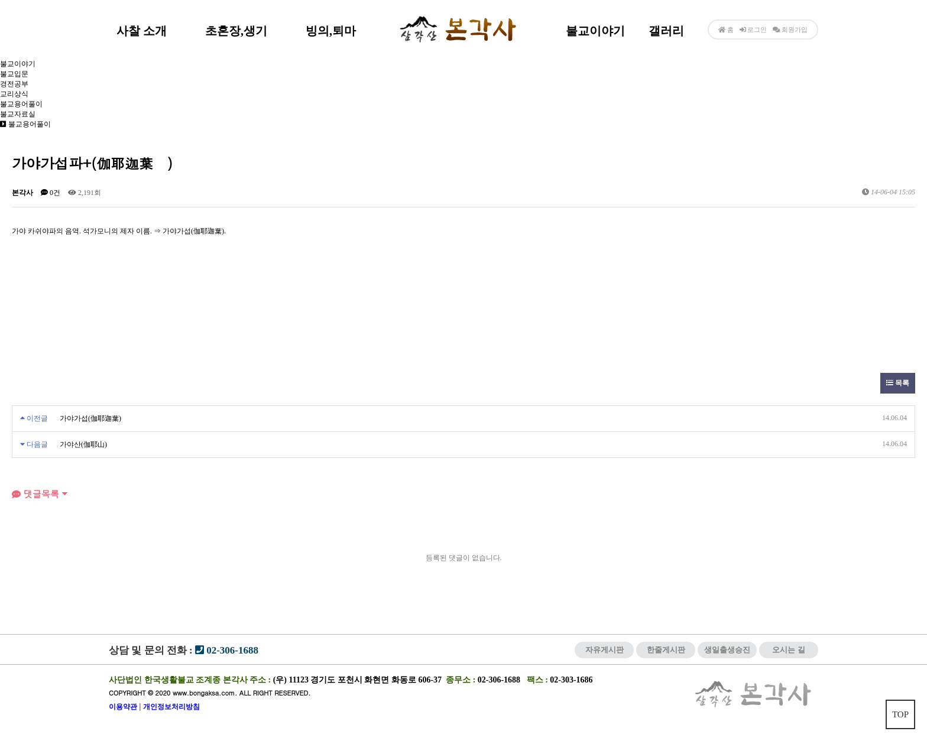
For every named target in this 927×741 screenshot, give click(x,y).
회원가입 (793, 29)
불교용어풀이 (21, 104)
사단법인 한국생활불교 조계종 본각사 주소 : (190, 679)
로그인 (753, 29)
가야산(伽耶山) (83, 444)
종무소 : (462, 679)
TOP (900, 714)
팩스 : (538, 679)
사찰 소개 (141, 30)
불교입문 (14, 74)
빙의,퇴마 (331, 30)
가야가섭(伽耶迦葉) (90, 418)
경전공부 (14, 84)
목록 (897, 383)
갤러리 (666, 30)
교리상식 (14, 94)
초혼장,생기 (236, 30)
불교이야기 (595, 30)
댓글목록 (35, 494)
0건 (50, 192)
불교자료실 (17, 114)
